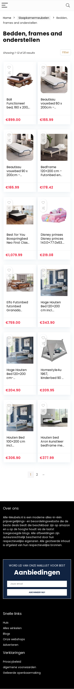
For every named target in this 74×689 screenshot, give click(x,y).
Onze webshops (14, 639)
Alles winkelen (12, 628)
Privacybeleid (12, 662)
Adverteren (10, 645)
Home (7, 18)
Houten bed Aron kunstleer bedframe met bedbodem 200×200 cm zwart (52, 447)
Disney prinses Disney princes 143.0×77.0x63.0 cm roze (52, 240)
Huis (5, 623)
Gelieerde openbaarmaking (22, 673)
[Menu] (4, 5)
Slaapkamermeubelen (34, 18)
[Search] (68, 5)
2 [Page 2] (37, 474)
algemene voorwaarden (19, 667)
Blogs (6, 634)
